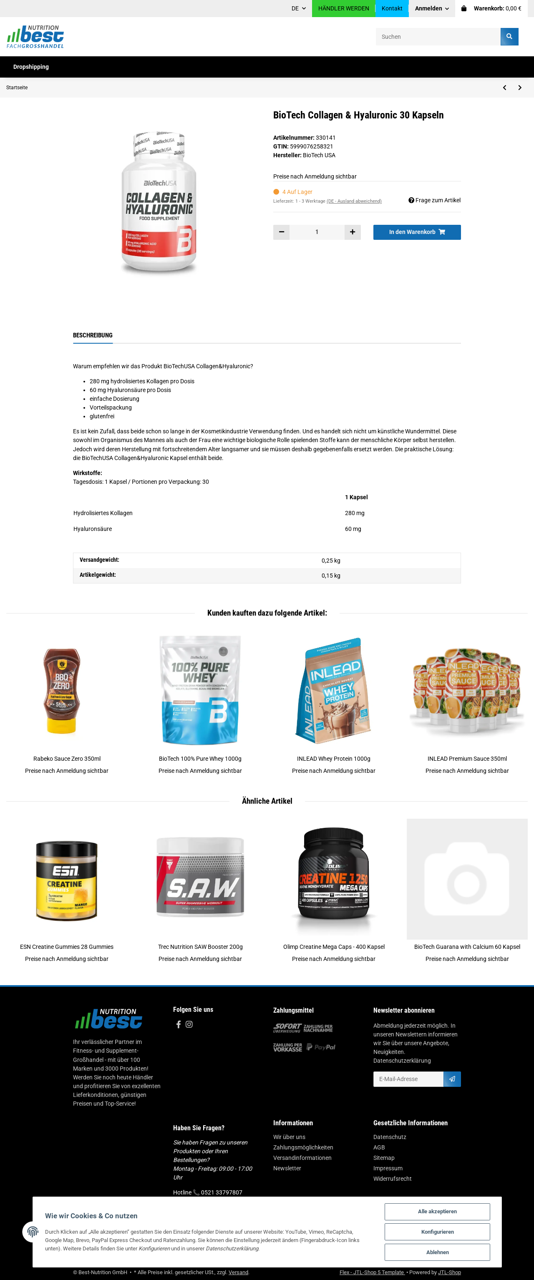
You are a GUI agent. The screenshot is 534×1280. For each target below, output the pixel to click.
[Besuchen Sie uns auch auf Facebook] (178, 1025)
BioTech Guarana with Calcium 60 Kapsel (467, 946)
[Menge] (317, 232)
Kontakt (392, 8)
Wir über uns (289, 1137)
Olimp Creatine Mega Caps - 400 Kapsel (334, 946)
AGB (379, 1147)
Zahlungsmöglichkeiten (303, 1147)
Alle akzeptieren (437, 1211)
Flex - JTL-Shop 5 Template (372, 1272)
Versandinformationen (302, 1157)
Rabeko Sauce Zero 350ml (67, 758)
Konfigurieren (437, 1232)
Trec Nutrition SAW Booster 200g (200, 946)
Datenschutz (389, 1137)
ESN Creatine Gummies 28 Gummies (66, 946)
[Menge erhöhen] (352, 232)
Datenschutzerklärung (402, 1060)
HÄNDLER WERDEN (343, 8)
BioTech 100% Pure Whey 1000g (200, 758)
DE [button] (295, 8)
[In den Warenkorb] (417, 232)
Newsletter (287, 1168)
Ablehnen (437, 1252)
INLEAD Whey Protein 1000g (333, 758)
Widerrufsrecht (392, 1178)
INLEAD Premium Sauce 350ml (467, 758)
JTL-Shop (449, 1272)
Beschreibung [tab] (93, 335)
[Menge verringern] (281, 232)
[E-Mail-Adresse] (408, 1078)
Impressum (388, 1168)
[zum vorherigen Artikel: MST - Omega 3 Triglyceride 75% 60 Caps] (504, 87)
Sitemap (384, 1157)
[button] (432, 8)
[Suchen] (438, 36)
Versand (238, 1272)
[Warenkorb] (491, 8)
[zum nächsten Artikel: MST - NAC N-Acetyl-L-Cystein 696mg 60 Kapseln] (520, 87)
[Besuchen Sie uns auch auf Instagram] (189, 1025)
